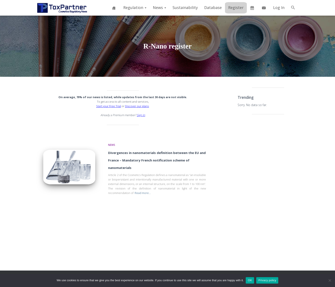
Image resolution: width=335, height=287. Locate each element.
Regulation (134, 7)
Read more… (143, 193)
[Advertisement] (268, 185)
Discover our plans (137, 106)
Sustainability (185, 7)
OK (250, 280)
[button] (293, 7)
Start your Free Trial (108, 106)
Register (236, 7)
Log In (278, 7)
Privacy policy (267, 280)
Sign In (141, 115)
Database (213, 7)
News (159, 7)
